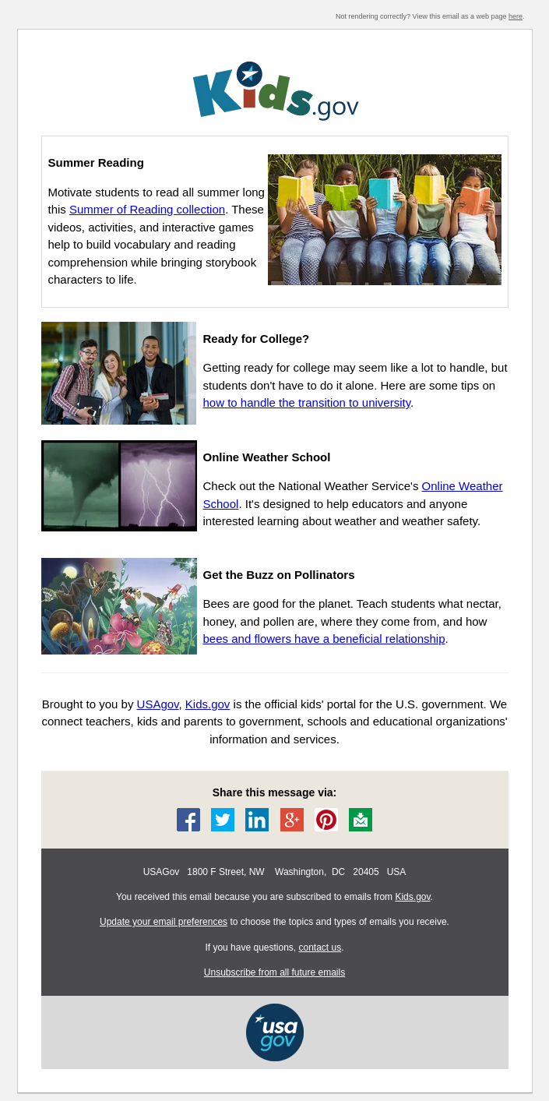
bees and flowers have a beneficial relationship (324, 638)
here (516, 16)
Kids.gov (412, 896)
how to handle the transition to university (307, 402)
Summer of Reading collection (147, 209)
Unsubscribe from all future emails (274, 972)
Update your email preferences (163, 921)
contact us (320, 947)
